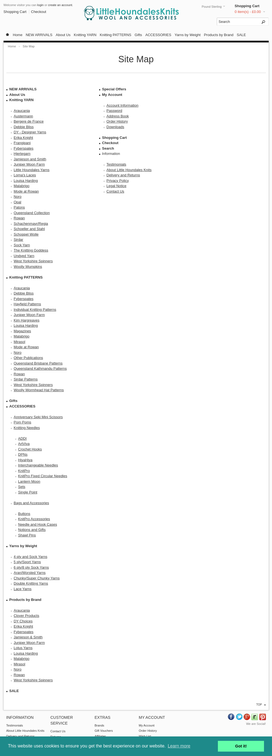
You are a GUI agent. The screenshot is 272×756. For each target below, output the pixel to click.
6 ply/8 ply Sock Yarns (31, 567)
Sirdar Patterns (26, 379)
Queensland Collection (32, 213)
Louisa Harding (26, 181)
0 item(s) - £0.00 (248, 12)
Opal (17, 202)
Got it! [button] (241, 746)
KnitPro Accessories (34, 519)
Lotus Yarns (23, 648)
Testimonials (116, 164)
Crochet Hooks (30, 449)
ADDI (22, 438)
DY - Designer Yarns (30, 132)
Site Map (29, 46)
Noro (18, 197)
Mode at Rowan (26, 191)
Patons (19, 207)
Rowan (19, 218)
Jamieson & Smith (28, 637)
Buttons (24, 514)
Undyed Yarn (24, 256)
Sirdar (18, 239)
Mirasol (19, 342)
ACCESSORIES (158, 35)
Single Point (27, 492)
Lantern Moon (29, 481)
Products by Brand (218, 35)
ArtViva (24, 444)
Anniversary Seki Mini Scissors (38, 417)
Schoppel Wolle (26, 234)
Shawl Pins (27, 535)
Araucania (22, 111)
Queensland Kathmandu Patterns (40, 368)
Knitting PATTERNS (115, 35)
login (40, 5)
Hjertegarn (22, 154)
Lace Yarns (23, 589)
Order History (117, 121)
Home (18, 35)
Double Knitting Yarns (31, 583)
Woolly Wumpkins (28, 266)
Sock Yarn (22, 245)
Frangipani (22, 143)
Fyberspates (24, 148)
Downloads (115, 127)
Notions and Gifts (32, 530)
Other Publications (28, 358)
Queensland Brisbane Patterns (38, 363)
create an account (60, 5)
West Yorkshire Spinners (33, 261)
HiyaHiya (25, 460)
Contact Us (115, 191)
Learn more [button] (179, 746)
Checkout (38, 12)
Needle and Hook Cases (37, 524)
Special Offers (114, 89)
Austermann (23, 116)
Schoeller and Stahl (29, 229)
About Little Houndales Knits (129, 170)
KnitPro (24, 471)
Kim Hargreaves (26, 320)
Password (114, 111)
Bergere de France (29, 121)
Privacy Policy (118, 181)
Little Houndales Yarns (32, 170)
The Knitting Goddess (31, 250)
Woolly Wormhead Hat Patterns (39, 390)
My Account (112, 95)
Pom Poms (22, 422)
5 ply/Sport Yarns (27, 562)
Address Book (118, 116)
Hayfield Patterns (27, 304)
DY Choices (23, 621)
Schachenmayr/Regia (31, 224)
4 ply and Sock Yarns (30, 557)
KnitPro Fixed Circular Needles (42, 476)
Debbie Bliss (24, 127)
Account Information (123, 105)
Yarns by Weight (187, 35)
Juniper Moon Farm (29, 164)
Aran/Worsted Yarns (30, 573)
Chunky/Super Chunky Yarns (37, 578)
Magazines (22, 331)
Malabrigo (22, 186)
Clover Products (26, 616)
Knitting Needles (27, 428)
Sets (21, 487)
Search (108, 148)
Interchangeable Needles (38, 465)
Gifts (138, 35)
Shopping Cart (247, 6)
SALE (241, 35)
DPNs (23, 454)
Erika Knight (23, 138)
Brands (99, 725)
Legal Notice (116, 186)
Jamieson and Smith (30, 159)
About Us (63, 35)
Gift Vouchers (104, 730)
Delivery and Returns (123, 175)
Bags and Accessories (31, 503)
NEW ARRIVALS (39, 35)
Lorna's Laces (25, 175)
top (259, 704)
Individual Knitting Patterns (35, 309)
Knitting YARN (85, 35)
